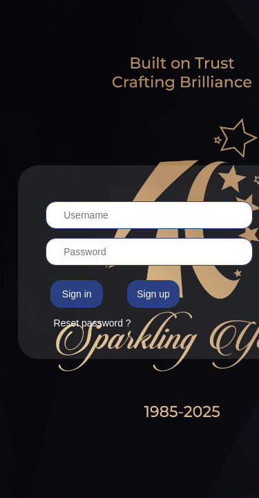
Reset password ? (92, 323)
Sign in (77, 293)
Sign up (153, 293)
